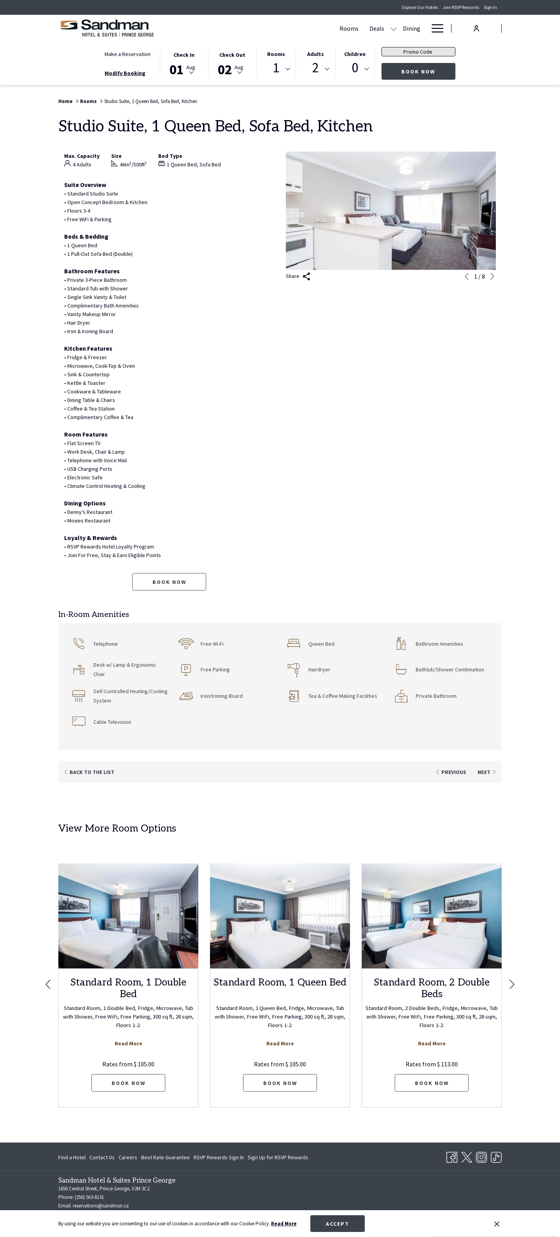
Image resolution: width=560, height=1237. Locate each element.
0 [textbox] (355, 68)
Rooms (276, 54)
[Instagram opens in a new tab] (481, 1156)
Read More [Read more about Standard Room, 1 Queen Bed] (280, 1043)
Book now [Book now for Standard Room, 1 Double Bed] (128, 1083)
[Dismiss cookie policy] (497, 1223)
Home (65, 101)
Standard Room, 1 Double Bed (128, 988)
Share (298, 277)
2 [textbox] (315, 68)
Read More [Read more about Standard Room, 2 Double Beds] (432, 1043)
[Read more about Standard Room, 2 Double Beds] (432, 915)
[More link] (434, 28)
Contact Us (102, 1157)
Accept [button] (337, 1223)
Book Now (428, 71)
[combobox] (276, 69)
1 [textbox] (276, 68)
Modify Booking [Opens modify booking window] (125, 73)
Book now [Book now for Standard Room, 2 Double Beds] (432, 1083)
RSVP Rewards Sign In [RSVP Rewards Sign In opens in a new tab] (219, 1158)
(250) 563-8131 (89, 1197)
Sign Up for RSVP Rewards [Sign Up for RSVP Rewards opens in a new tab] (278, 1158)
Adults (315, 54)
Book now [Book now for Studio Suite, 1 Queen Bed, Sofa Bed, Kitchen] (169, 581)
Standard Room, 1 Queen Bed (280, 982)
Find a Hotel (72, 1157)
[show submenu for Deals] (318, 28)
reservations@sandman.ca (101, 1205)
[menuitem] (273, 28)
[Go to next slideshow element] (492, 276)
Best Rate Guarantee (165, 1157)
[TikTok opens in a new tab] (496, 1156)
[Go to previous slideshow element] (466, 276)
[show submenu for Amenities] (392, 28)
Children (355, 54)
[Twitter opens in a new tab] (466, 1156)
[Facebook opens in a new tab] (451, 1156)
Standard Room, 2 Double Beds (432, 988)
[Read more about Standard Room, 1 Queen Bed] (280, 915)
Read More (284, 1223)
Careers (128, 1157)
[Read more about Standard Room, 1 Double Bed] (128, 915)
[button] (184, 63)
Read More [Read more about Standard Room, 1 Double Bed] (128, 1043)
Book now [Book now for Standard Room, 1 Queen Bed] (280, 1083)
